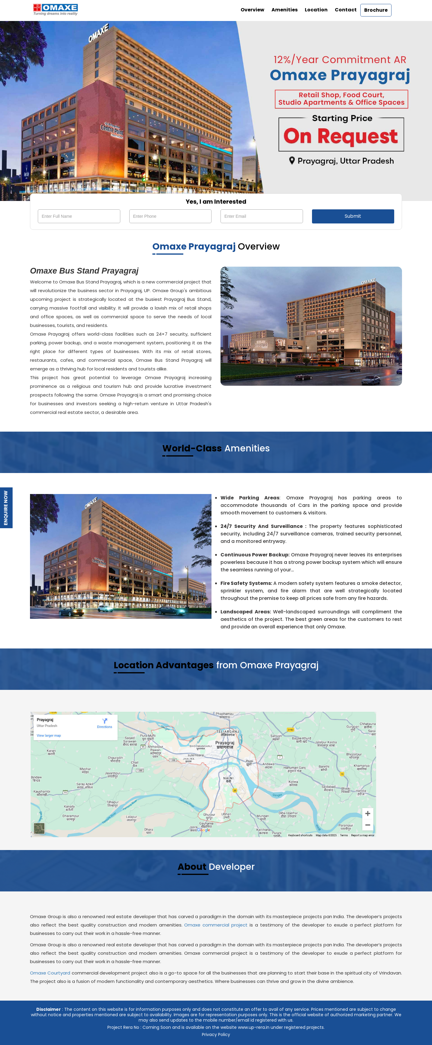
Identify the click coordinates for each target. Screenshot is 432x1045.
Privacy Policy (216, 1035)
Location (316, 9)
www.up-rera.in (253, 1027)
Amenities (285, 9)
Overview (252, 9)
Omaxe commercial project (216, 925)
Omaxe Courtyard (50, 973)
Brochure (376, 10)
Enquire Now (5, 508)
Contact (346, 9)
